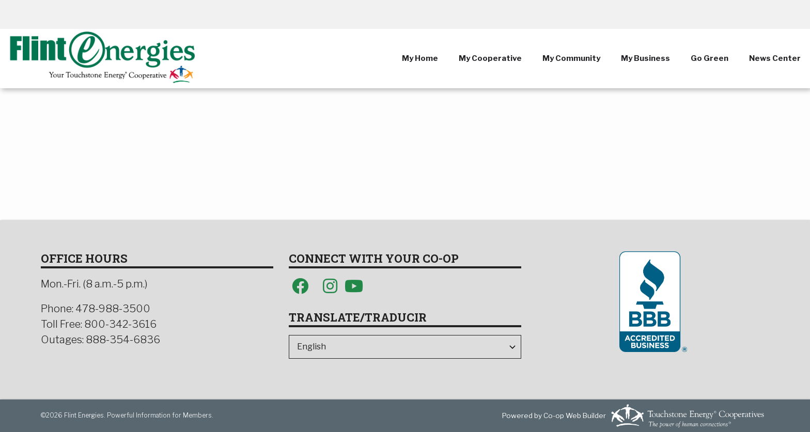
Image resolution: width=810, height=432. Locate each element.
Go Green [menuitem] (709, 58)
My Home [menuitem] (420, 58)
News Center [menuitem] (775, 58)
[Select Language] (405, 347)
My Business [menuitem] (645, 58)
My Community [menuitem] (571, 58)
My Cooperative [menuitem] (490, 58)
